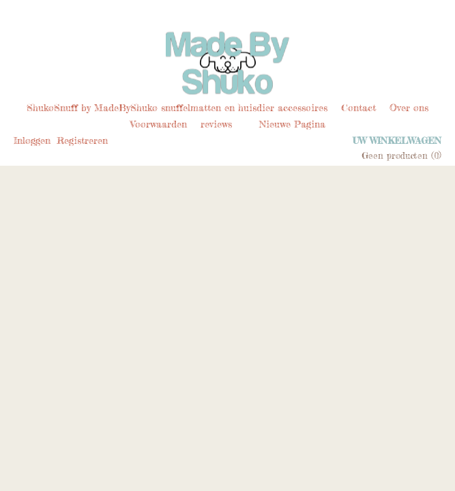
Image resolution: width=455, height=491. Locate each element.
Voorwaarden (158, 124)
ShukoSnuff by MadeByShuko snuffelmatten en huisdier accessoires (177, 107)
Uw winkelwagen (397, 140)
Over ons (409, 107)
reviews (216, 124)
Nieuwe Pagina (292, 124)
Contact (358, 107)
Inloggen (32, 140)
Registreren (82, 140)
